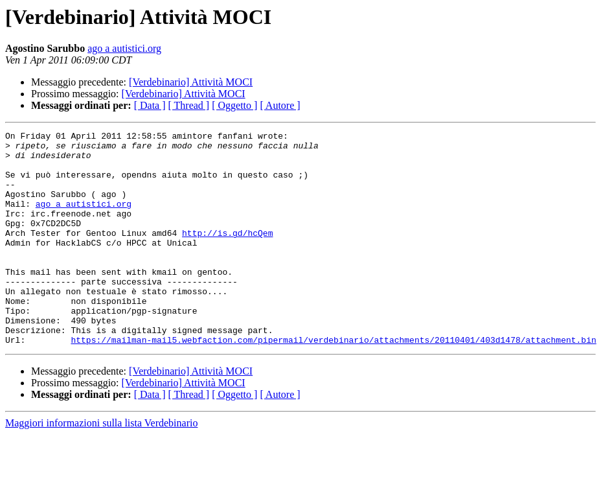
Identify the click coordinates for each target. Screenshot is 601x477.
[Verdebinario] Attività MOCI (191, 81)
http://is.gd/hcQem (227, 254)
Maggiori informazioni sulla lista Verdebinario (101, 465)
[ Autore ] (280, 105)
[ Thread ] (189, 105)
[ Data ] (150, 105)
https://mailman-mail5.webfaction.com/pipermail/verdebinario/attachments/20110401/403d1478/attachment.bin (333, 382)
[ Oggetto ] (234, 105)
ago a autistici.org (124, 48)
